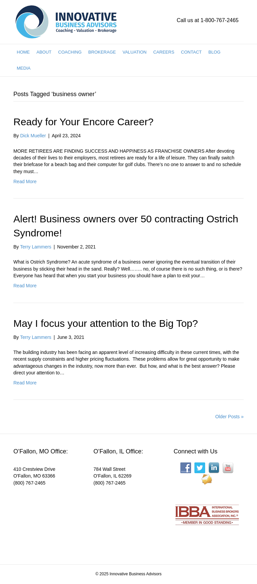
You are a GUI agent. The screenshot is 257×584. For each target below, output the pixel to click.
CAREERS (163, 52)
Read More (24, 181)
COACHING (70, 52)
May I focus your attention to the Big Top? (105, 323)
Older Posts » (229, 416)
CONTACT (191, 52)
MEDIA (23, 68)
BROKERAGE (102, 52)
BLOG (214, 52)
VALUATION (134, 52)
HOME (23, 52)
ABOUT (44, 52)
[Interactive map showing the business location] (48, 521)
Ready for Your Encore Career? (83, 121)
